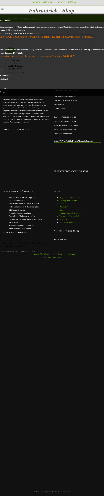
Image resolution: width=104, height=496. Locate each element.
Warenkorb (63, 207)
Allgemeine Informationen (70, 197)
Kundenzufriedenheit (68, 222)
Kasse (61, 210)
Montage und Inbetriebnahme (71, 213)
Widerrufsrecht (50, 254)
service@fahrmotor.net (68, 129)
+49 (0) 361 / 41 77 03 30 (67, 121)
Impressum (32, 254)
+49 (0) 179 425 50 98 (70, 125)
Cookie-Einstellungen (52, 257)
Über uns (63, 219)
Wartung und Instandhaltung (70, 216)
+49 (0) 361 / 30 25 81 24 (42, 2)
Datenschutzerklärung (66, 254)
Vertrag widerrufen (60, 239)
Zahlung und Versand (68, 200)
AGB (40, 254)
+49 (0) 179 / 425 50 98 (66, 2)
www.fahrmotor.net (65, 134)
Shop (61, 204)
